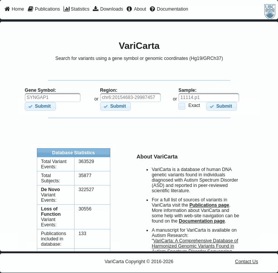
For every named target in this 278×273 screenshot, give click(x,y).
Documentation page (202, 221)
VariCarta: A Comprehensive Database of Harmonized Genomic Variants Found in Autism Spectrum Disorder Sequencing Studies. (195, 248)
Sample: (187, 90)
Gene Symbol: (40, 90)
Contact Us (246, 261)
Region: (109, 90)
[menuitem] (14, 9)
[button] (40, 106)
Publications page (209, 205)
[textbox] (53, 97)
